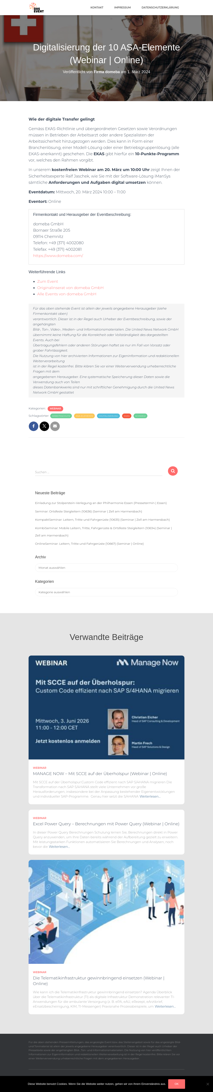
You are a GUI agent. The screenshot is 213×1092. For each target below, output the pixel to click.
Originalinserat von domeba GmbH (71, 287)
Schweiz (140, 416)
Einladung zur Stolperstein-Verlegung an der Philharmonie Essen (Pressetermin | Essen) (101, 503)
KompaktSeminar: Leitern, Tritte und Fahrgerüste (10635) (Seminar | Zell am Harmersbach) (102, 520)
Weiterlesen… (150, 796)
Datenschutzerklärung (160, 7)
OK (177, 1084)
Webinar (55, 408)
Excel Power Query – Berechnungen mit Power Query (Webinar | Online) (106, 823)
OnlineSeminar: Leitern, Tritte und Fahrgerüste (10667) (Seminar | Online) (89, 544)
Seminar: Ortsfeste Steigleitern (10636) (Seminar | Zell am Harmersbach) (88, 511)
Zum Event (47, 281)
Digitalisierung (108, 416)
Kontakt (96, 7)
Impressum (122, 7)
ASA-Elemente (84, 416)
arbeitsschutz (61, 416)
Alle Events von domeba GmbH (67, 294)
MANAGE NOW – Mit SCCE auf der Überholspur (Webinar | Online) (100, 773)
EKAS (127, 416)
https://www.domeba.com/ (58, 255)
